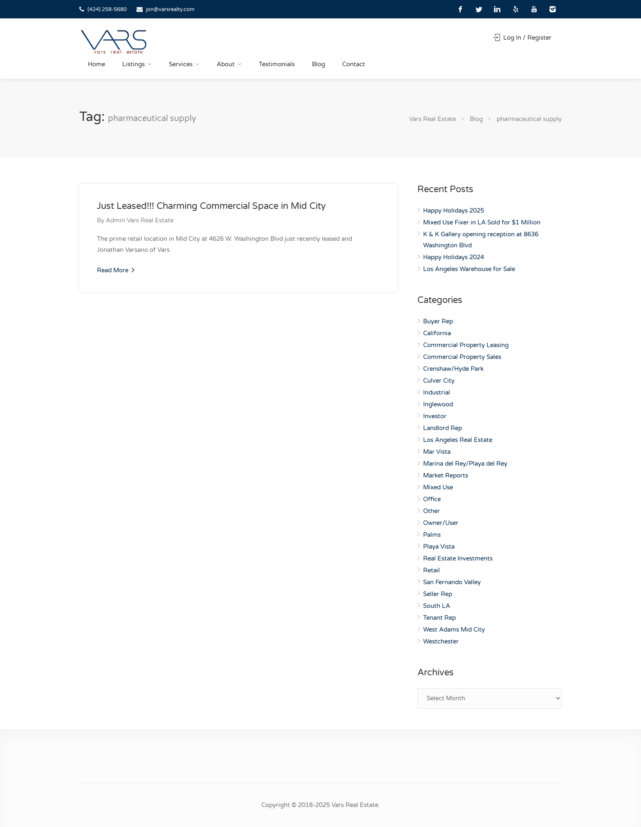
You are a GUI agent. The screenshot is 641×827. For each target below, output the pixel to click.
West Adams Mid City (454, 629)
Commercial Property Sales (462, 357)
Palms (432, 534)
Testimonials (277, 64)
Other (431, 511)
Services (181, 64)
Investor (434, 416)
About (226, 64)
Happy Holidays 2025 (453, 210)
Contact (353, 64)
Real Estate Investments (458, 558)
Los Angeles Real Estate (457, 440)
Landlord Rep (442, 428)
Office (432, 499)
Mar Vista (436, 451)
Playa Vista (439, 546)
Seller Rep (437, 594)
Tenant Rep (439, 617)
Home (96, 64)
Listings (133, 64)
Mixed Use (438, 487)
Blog (318, 64)
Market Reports (445, 475)
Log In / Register (522, 37)
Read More (115, 270)
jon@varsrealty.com (170, 9)
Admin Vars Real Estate (139, 220)
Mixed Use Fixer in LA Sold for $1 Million (481, 222)
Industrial (436, 392)
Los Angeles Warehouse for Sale (469, 269)
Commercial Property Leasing (466, 345)
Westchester (441, 641)
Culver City (439, 380)
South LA (436, 606)
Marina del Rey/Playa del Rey (465, 463)
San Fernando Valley (452, 582)
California (437, 333)
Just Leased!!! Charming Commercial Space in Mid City (211, 206)
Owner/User (440, 523)
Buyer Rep (438, 321)
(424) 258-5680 (107, 9)
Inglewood (438, 404)
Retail (431, 570)
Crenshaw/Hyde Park (453, 368)
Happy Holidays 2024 (453, 257)
